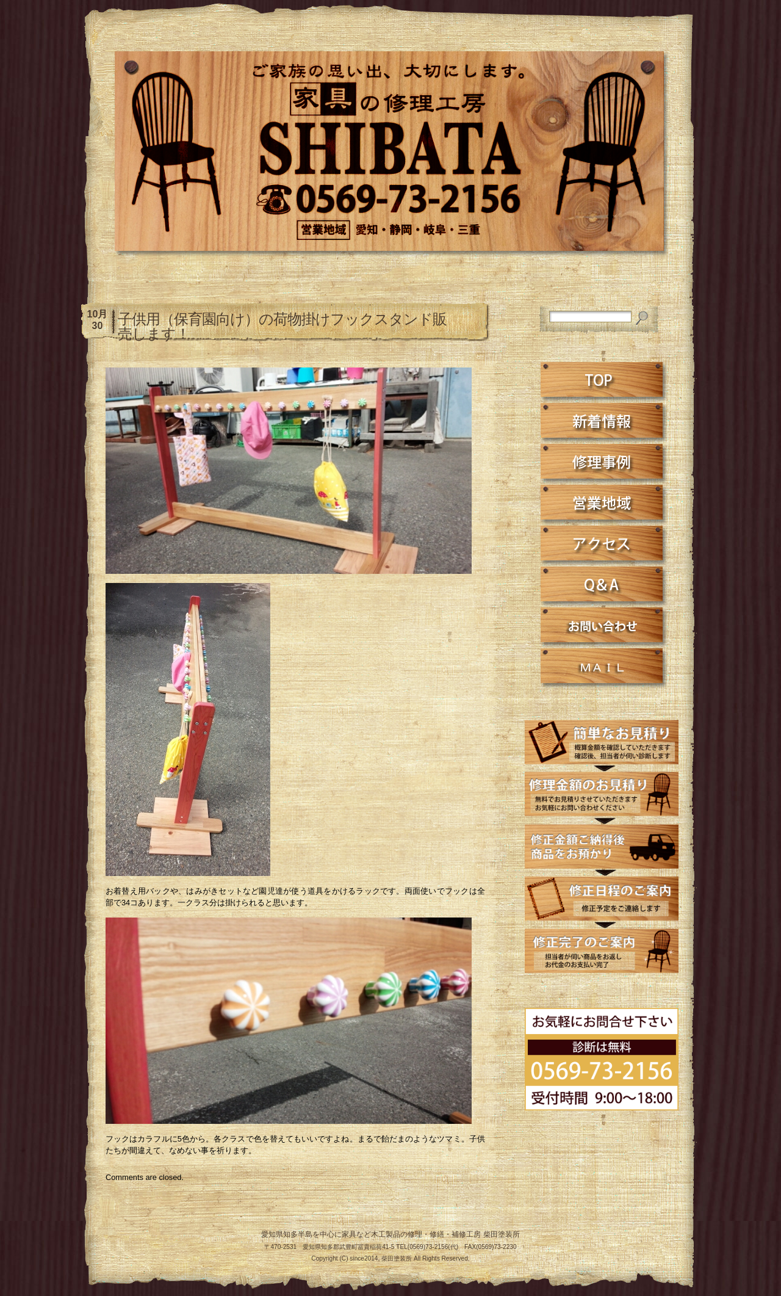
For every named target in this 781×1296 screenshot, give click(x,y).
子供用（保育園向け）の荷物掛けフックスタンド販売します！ (282, 326)
